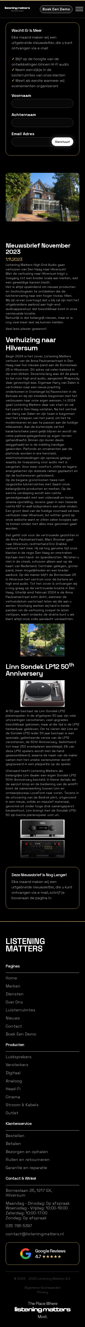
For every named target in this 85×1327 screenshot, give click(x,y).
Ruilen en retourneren (28, 1159)
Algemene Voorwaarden (42, 1288)
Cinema (13, 1096)
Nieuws (13, 1018)
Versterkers (17, 1064)
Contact (14, 1026)
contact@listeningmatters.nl (35, 1233)
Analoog (14, 1080)
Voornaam (21, 95)
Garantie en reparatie (26, 1167)
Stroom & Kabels (22, 1104)
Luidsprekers (19, 1056)
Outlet (12, 1112)
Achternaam (24, 114)
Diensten (15, 994)
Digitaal (13, 1072)
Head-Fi (13, 1088)
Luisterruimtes (20, 1010)
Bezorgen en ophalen (27, 1151)
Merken (13, 986)
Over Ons (14, 1002)
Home (11, 978)
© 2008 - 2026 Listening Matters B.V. (42, 1279)
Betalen (13, 1143)
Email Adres (23, 134)
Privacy (42, 1292)
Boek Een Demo (56, 9)
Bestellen (15, 1135)
